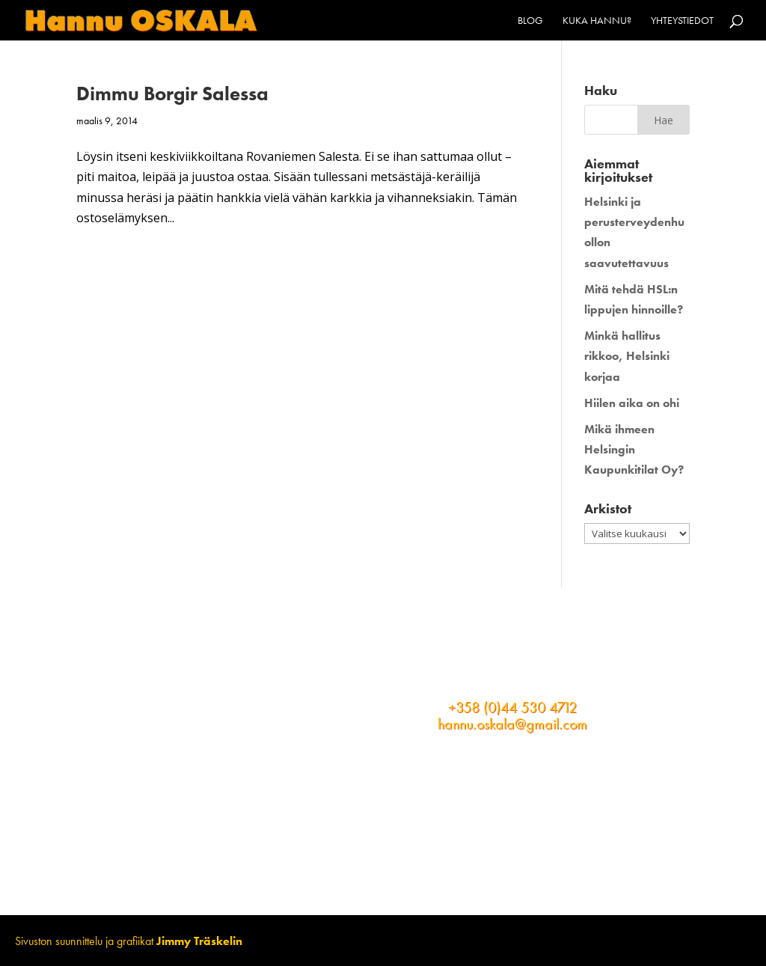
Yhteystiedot (682, 21)
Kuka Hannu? (597, 21)
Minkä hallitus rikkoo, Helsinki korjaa (627, 356)
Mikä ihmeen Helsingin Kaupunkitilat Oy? (634, 449)
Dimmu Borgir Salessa (172, 93)
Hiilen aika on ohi (631, 403)
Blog (530, 21)
